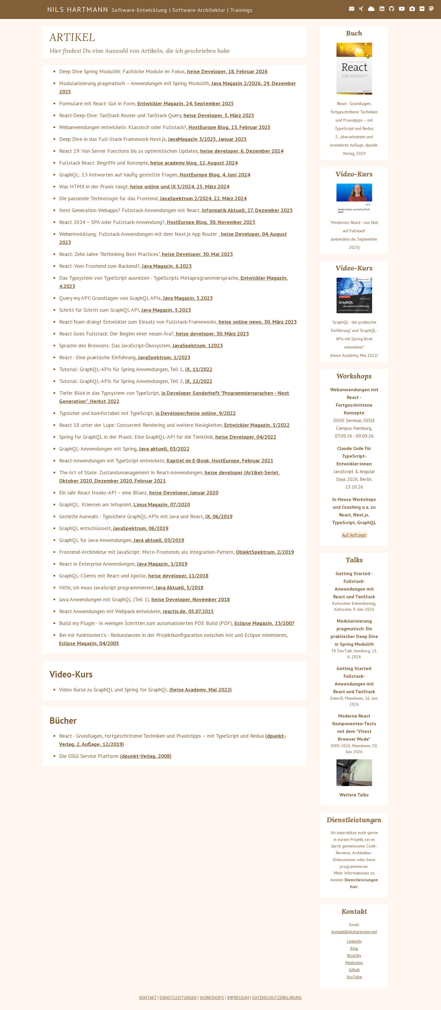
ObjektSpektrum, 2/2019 (265, 551)
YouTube (354, 976)
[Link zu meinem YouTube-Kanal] (402, 8)
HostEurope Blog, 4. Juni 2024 (215, 174)
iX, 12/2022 (198, 381)
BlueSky (354, 955)
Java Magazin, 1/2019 (162, 563)
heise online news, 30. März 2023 (258, 321)
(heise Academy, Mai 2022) (200, 689)
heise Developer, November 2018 (190, 599)
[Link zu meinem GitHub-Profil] (391, 8)
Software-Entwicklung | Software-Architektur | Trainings (182, 10)
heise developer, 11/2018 (178, 575)
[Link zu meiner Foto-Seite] (412, 8)
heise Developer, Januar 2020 (183, 492)
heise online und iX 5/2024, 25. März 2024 (179, 186)
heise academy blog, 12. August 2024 (194, 162)
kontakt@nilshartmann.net (354, 931)
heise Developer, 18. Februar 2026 (227, 71)
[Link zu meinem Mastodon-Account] (431, 8)
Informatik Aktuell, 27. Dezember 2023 (247, 210)
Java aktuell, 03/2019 (159, 540)
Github (354, 969)
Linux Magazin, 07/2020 (162, 504)
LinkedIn (354, 941)
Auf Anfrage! (354, 535)
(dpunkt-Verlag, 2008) (146, 756)
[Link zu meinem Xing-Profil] (361, 8)
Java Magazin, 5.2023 (188, 298)
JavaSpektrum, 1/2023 (164, 357)
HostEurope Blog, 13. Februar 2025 (230, 127)
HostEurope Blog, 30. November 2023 (211, 222)
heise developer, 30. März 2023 (212, 333)
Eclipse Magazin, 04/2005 (89, 643)
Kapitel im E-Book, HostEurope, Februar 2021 (220, 460)
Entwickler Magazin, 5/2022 (257, 425)
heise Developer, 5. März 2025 (219, 115)
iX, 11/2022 (198, 369)
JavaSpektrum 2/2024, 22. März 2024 (203, 198)
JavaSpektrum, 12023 (198, 345)
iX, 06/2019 (219, 516)
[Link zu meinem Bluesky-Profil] (371, 8)
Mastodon (354, 962)
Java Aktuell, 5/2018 (179, 587)
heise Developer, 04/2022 (245, 436)
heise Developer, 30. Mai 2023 (197, 254)
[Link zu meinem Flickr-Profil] (422, 8)
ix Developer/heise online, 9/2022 (195, 413)
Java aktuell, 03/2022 (164, 448)
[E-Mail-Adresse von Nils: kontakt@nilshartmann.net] (351, 8)
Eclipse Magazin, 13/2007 (265, 623)
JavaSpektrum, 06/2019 (140, 528)
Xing (354, 948)
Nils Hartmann (78, 9)
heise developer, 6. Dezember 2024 (241, 150)
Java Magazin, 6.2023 (167, 266)
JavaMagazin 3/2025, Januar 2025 (207, 139)
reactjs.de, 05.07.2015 (188, 611)
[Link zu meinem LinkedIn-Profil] (382, 8)
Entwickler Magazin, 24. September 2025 (185, 103)
